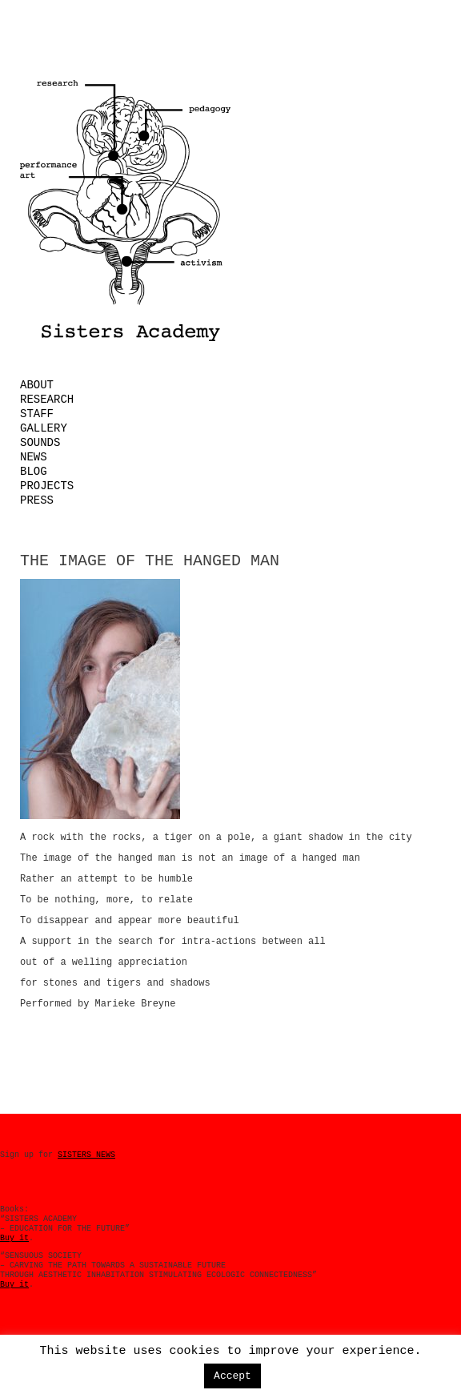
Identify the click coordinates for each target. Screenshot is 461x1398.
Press (37, 500)
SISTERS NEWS (86, 1155)
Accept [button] (232, 1376)
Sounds (40, 442)
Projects (47, 486)
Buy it (14, 1238)
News (33, 457)
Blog (33, 471)
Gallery (43, 428)
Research (47, 399)
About (37, 385)
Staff (37, 414)
